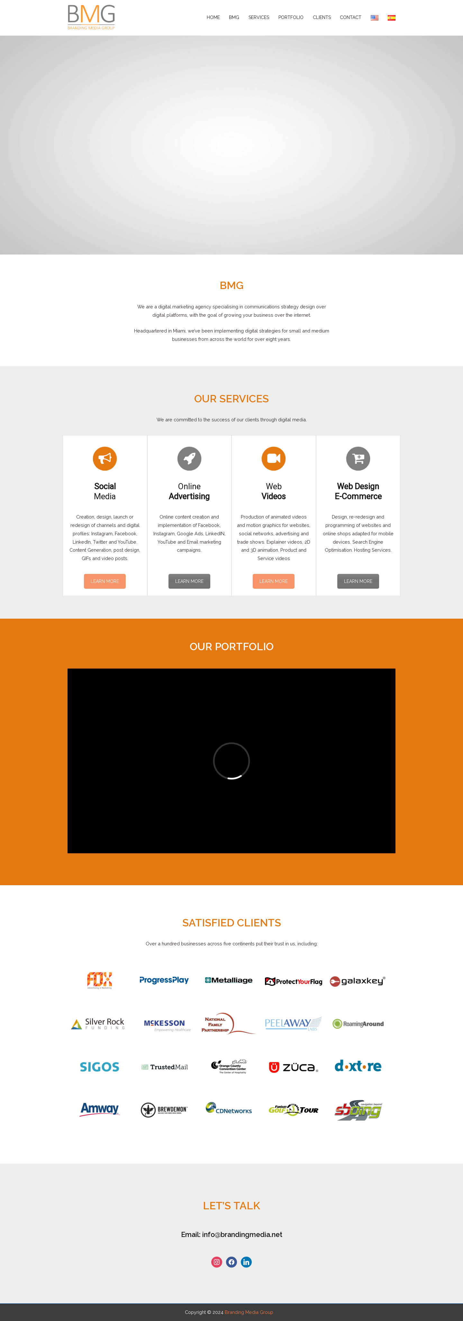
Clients (322, 17)
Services (259, 17)
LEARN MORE (105, 581)
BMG (234, 17)
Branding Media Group (249, 1312)
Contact (350, 17)
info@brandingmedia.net (242, 1235)
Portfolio (291, 17)
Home (213, 17)
